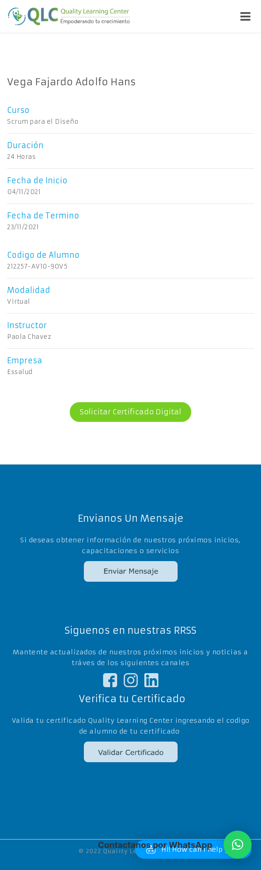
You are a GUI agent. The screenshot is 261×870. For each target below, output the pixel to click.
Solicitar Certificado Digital (125, 412)
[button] (238, 845)
